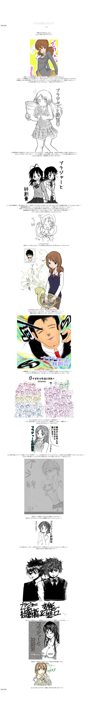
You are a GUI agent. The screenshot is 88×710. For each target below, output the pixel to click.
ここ (36, 34)
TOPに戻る (4, 25)
